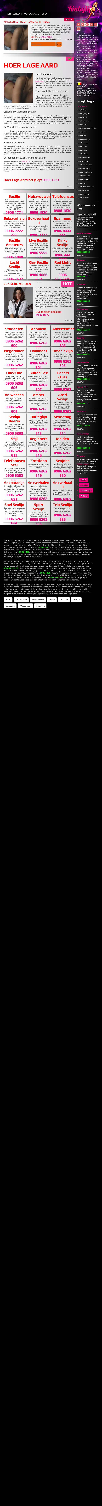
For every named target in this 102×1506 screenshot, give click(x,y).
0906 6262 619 (38, 473)
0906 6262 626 (62, 517)
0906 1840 (14, 257)
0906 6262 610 (38, 411)
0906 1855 (46, 37)
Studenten (81, 284)
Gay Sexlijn (38, 262)
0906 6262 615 (14, 453)
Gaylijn (83, 480)
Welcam (83, 496)
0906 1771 (39, 82)
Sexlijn (14, 196)
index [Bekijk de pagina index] (46, 22)
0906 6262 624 (14, 521)
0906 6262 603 (14, 367)
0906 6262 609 (14, 409)
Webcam (81, 456)
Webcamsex (25, 606)
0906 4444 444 (62, 233)
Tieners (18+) (82, 387)
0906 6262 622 (38, 501)
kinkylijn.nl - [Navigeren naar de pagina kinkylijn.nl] (12, 22)
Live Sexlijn (38, 240)
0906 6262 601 (38, 345)
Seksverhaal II (38, 220)
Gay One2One (83, 362)
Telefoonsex (63, 196)
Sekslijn (76, 600)
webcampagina (83, 464)
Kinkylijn (81, 8)
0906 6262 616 (38, 453)
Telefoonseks (38, 600)
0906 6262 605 (62, 363)
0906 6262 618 (14, 477)
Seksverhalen (15, 218)
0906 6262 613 (38, 431)
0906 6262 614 (62, 431)
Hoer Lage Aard (82, 20)
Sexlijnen (64, 600)
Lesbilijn (84, 485)
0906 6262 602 (62, 343)
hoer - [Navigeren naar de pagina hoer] (24, 22)
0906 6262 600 (14, 343)
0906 (8, 600)
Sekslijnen (10, 606)
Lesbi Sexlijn (14, 264)
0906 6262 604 (38, 365)
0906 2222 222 (14, 233)
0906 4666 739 (38, 277)
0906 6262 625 (38, 521)
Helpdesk (40, 606)
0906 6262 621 (14, 497)
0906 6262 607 (38, 387)
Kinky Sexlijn (62, 242)
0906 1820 (38, 212)
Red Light (62, 262)
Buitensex (81, 260)
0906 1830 (62, 210)
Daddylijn (81, 338)
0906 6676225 (62, 277)
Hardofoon (81, 411)
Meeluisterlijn (83, 434)
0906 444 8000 (62, 257)
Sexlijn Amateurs (14, 242)
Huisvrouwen (39, 196)
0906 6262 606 (14, 385)
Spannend (62, 218)
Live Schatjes (85, 490)
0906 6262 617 (62, 455)
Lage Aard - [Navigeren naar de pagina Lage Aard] (35, 22)
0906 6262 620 (62, 473)
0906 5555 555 (38, 255)
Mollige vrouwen (84, 233)
